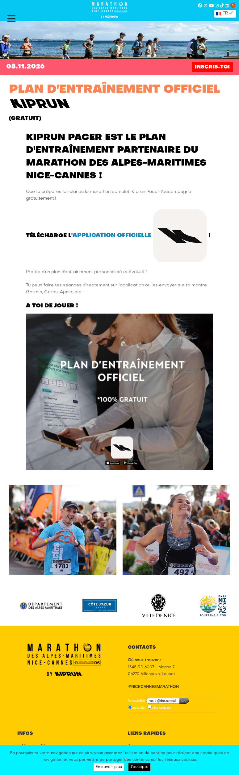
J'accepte (139, 767)
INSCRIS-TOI (212, 67)
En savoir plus (108, 767)
